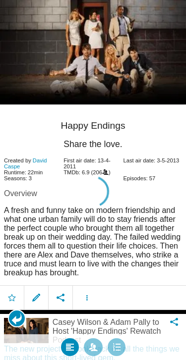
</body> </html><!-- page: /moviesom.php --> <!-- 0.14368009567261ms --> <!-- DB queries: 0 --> (93, 180)
